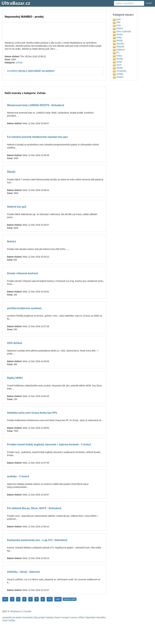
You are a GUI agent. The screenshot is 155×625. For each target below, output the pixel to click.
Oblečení (119, 49)
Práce (117, 55)
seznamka (27, 617)
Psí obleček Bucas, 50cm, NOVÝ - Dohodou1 (34, 508)
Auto (117, 19)
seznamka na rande (11, 617)
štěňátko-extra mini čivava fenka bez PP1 (32, 412)
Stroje (117, 62)
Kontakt (27, 611)
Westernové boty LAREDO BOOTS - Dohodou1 (35, 105)
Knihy (117, 37)
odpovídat (90, 617)
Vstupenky (119, 71)
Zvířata (19, 62)
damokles (101, 617)
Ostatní (118, 77)
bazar (57, 617)
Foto (117, 25)
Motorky (118, 43)
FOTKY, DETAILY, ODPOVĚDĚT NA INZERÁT (32, 71)
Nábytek (118, 46)
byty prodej (39, 617)
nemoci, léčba (77, 617)
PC (116, 52)
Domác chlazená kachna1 (22, 273)
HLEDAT (149, 3)
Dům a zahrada (122, 31)
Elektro (118, 28)
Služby (118, 68)
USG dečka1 (14, 343)
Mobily (117, 40)
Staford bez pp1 (16, 206)
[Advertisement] (54, 31)
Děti (116, 22)
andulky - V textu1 (18, 476)
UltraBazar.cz (16, 611)
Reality (118, 59)
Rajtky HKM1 (15, 377)
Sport (117, 65)
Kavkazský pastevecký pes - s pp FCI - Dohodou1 (37, 540)
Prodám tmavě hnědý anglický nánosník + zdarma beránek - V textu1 (49, 444)
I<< (5, 599)
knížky (12, 620)
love (5, 620)
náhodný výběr (70, 599)
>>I (49, 599)
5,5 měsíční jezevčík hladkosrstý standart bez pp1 (37, 137)
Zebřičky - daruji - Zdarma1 (23, 571)
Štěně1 (11, 171)
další (58, 599)
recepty (65, 617)
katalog (49, 617)
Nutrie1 (11, 241)
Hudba (118, 34)
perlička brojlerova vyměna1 (24, 308)
